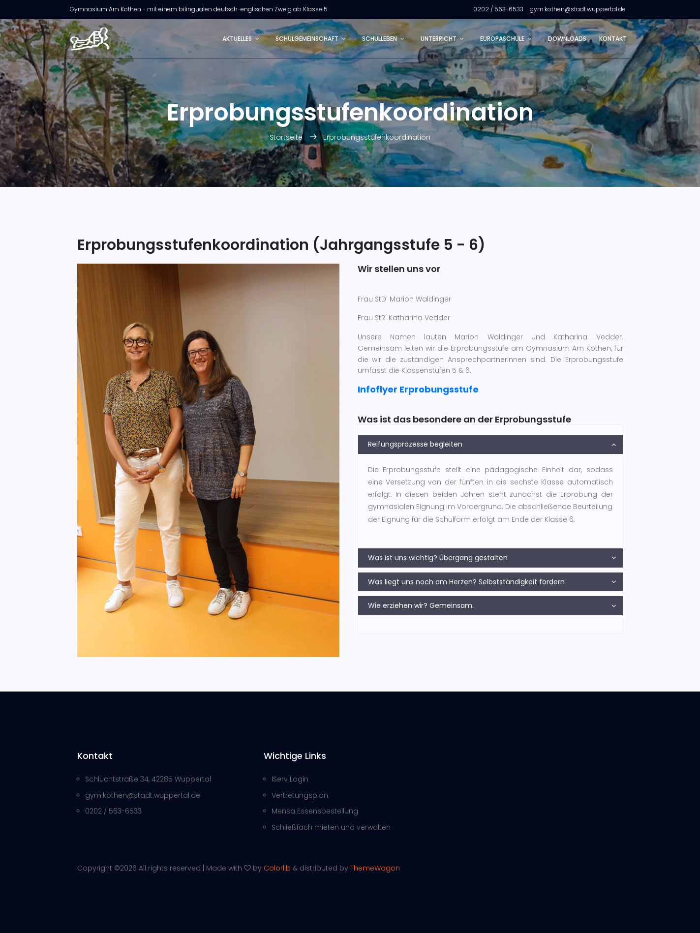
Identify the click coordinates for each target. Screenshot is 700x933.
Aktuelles (237, 38)
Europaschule (502, 38)
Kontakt (613, 38)
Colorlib (277, 868)
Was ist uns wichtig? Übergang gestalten (438, 558)
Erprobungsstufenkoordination (376, 137)
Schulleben (379, 38)
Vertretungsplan (300, 795)
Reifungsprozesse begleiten (415, 444)
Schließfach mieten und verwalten (331, 827)
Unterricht (439, 38)
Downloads (567, 38)
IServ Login (290, 779)
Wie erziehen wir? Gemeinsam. (421, 605)
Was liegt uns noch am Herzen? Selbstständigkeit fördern (466, 582)
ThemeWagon (375, 868)
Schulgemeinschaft (306, 38)
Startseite (287, 137)
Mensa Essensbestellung (315, 811)
